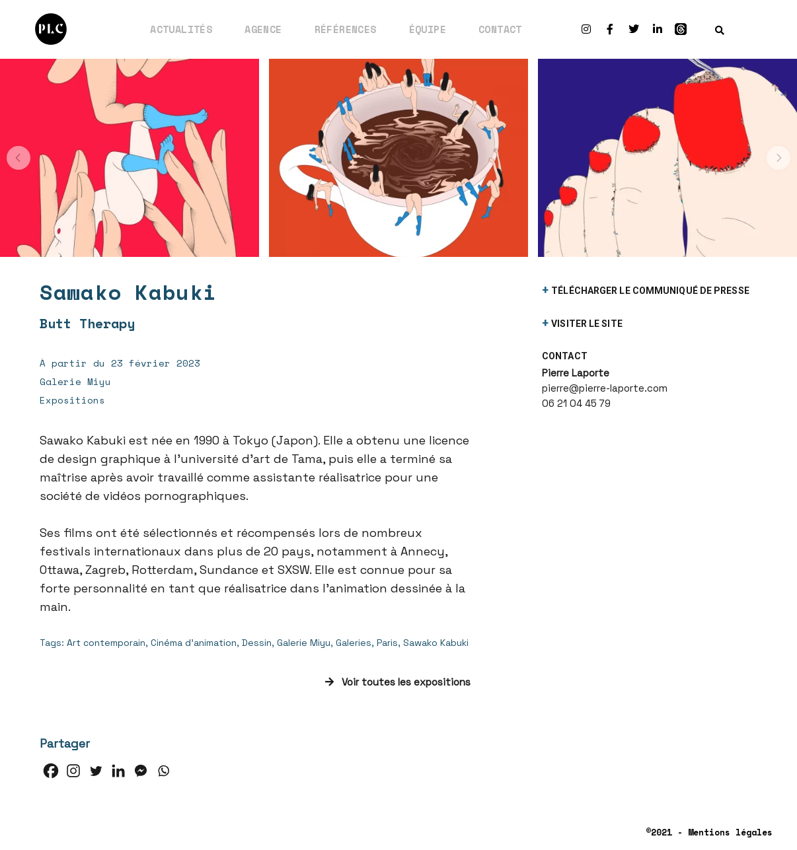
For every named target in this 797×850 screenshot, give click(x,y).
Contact (500, 29)
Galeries (353, 643)
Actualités (181, 29)
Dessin (257, 643)
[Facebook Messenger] (141, 771)
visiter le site (587, 323)
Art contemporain (106, 643)
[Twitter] (96, 771)
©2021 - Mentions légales (709, 832)
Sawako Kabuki (436, 643)
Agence (263, 29)
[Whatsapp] (163, 771)
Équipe (427, 29)
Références (346, 29)
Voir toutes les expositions (398, 682)
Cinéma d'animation (194, 643)
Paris (387, 643)
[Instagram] (73, 771)
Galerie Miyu (303, 643)
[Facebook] (51, 771)
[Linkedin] (118, 771)
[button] (18, 158)
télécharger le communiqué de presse (650, 290)
